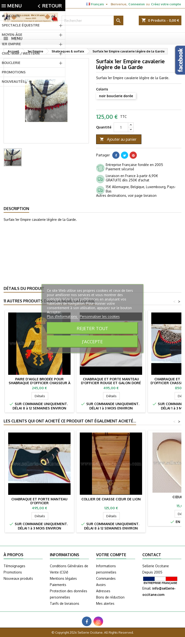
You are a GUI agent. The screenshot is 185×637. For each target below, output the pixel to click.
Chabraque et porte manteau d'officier (39, 501)
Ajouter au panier (118, 139)
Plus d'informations (62, 316)
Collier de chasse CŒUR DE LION (111, 499)
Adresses (103, 591)
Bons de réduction (110, 597)
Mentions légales (63, 578)
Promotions (13, 572)
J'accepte (92, 341)
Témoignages (14, 566)
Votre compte (111, 554)
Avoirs (101, 585)
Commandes (106, 578)
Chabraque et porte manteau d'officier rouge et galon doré (111, 381)
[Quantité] (121, 127)
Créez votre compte (166, 4)
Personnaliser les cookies (100, 316)
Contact (9, 4)
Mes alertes (105, 603)
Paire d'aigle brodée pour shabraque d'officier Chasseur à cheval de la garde (39, 383)
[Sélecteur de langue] (97, 4)
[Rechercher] (92, 20)
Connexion (136, 4)
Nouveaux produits (18, 578)
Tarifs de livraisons (64, 603)
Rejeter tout (92, 328)
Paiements (58, 585)
